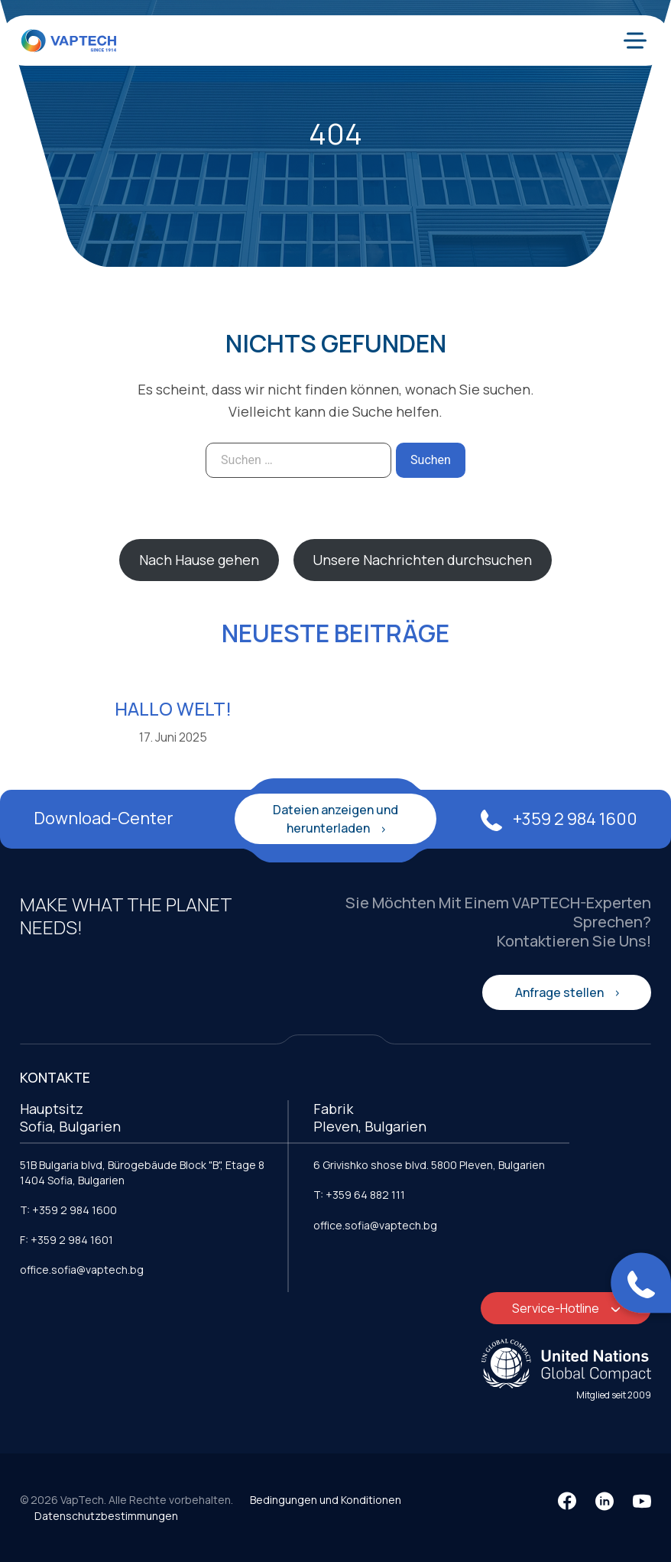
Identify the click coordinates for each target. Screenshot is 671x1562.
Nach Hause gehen (199, 559)
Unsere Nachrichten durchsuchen (422, 559)
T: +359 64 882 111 (359, 1194)
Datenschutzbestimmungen (106, 1515)
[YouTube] (642, 1501)
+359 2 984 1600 (559, 818)
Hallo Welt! (173, 708)
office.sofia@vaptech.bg (82, 1269)
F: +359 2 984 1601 (66, 1239)
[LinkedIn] (604, 1501)
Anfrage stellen (560, 992)
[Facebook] (567, 1501)
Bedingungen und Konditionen (325, 1499)
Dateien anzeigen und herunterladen (335, 818)
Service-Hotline (556, 1308)
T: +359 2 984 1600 (68, 1210)
